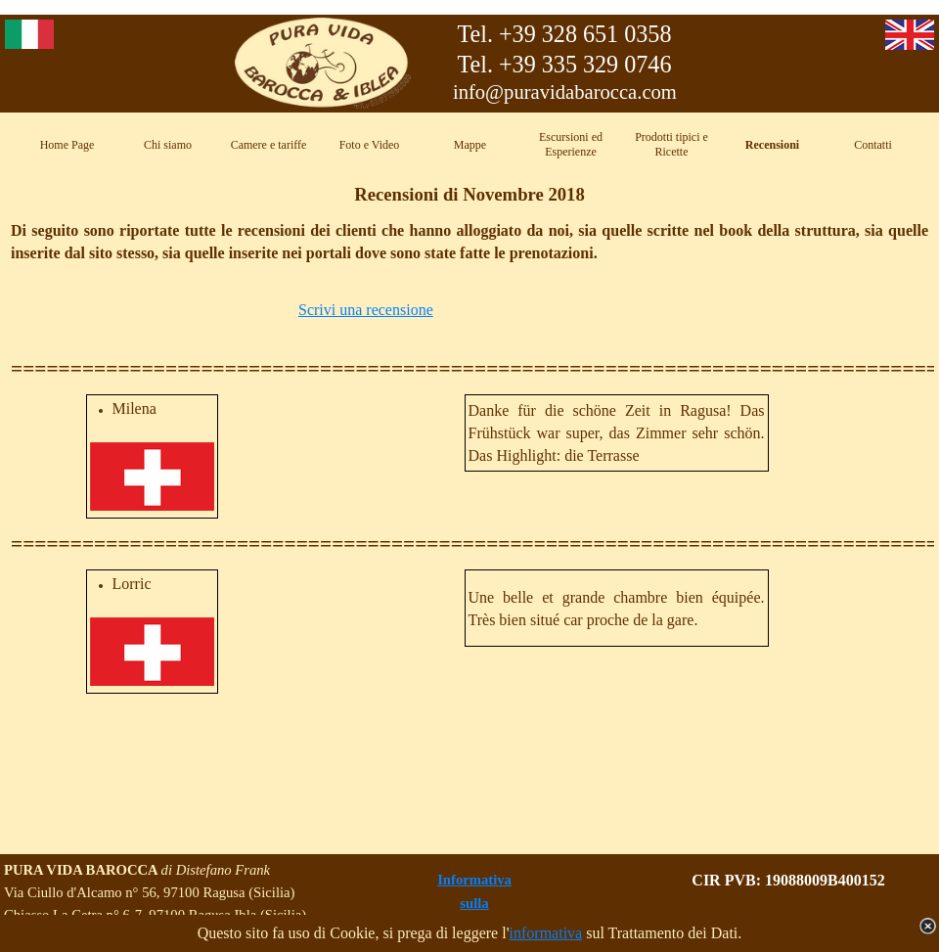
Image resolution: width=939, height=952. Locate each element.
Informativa (474, 879)
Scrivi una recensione (365, 309)
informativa (546, 933)
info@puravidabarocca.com (565, 92)
